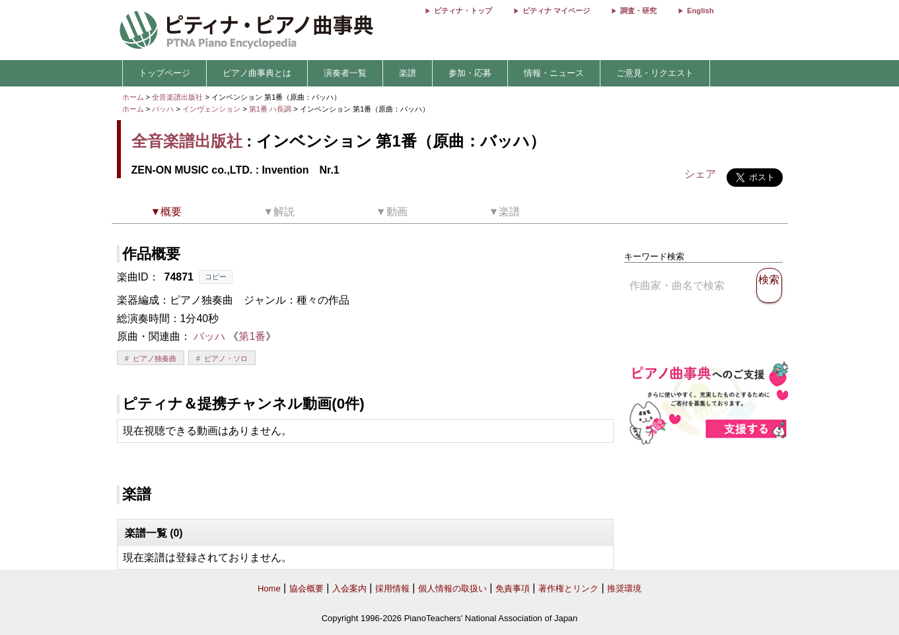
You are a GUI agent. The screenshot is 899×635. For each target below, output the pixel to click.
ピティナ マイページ (556, 11)
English (700, 11)
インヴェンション (212, 109)
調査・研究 (638, 11)
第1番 (252, 336)
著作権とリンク (568, 588)
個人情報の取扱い (452, 588)
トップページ (164, 73)
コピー (216, 277)
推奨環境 (624, 588)
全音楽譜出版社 (177, 97)
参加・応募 (470, 73)
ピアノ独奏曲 (154, 358)
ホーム (133, 97)
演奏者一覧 (345, 73)
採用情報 (392, 588)
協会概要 (306, 588)
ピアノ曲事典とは (257, 73)
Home (269, 588)
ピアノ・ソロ (226, 358)
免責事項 (512, 588)
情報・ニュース (554, 73)
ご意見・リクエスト (655, 73)
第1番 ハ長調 (270, 109)
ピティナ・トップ (463, 11)
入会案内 (349, 588)
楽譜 (407, 73)
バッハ (163, 109)
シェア (700, 174)
